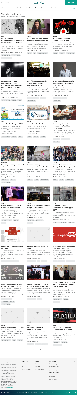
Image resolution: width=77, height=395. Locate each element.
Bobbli (3, 223)
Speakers (20, 340)
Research (31, 7)
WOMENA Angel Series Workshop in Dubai (35, 328)
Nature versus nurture (8, 301)
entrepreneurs (16, 55)
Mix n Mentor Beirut (33, 98)
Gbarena (16, 220)
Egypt (54, 203)
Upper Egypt (72, 222)
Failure (55, 53)
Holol (55, 222)
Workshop (30, 344)
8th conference (6, 340)
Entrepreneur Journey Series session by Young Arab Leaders (38, 285)
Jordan (3, 121)
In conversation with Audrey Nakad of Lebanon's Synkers (37, 39)
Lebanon (29, 36)
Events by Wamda (39, 369)
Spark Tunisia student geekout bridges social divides (38, 206)
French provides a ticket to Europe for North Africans (11, 206)
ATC (3, 261)
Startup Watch (6, 100)
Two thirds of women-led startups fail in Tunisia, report (64, 166)
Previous (33, 350)
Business (13, 179)
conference (56, 302)
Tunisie (55, 179)
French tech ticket (7, 220)
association (5, 179)
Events (37, 7)
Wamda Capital (44, 7)
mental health (6, 55)
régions (61, 179)
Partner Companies (26, 369)
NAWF (13, 340)
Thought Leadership (22, 7)
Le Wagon (61, 261)
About (2, 2)
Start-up (30, 223)
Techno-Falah (62, 222)
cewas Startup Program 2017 (12, 124)
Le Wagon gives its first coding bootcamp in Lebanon (64, 247)
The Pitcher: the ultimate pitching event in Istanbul (62, 328)
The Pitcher (56, 342)
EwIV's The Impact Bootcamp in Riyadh (12, 247)
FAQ (23, 366)
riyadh (16, 261)
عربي (74, 7)
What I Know (56, 98)
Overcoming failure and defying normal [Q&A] (61, 39)
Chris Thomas (56, 100)
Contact (7, 2)
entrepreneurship (6, 58)
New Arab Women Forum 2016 (12, 327)
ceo (35, 53)
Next (45, 350)
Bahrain (65, 299)
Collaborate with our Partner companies (54, 371)
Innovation (31, 220)
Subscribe (71, 2)
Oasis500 (36, 136)
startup (14, 136)
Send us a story (53, 364)
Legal (23, 372)
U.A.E (28, 325)
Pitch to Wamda (53, 379)
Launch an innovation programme (54, 375)
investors (44, 344)
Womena (37, 344)
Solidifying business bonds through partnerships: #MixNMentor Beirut (37, 83)
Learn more (10, 387)
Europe (3, 203)
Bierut (55, 261)
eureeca (64, 98)
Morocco (4, 162)
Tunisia (55, 121)
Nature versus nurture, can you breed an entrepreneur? (11, 285)
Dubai (39, 299)
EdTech (29, 53)
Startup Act (56, 139)
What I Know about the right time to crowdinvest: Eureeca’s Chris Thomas (64, 83)
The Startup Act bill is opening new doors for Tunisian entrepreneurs (64, 126)
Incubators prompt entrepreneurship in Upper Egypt (63, 207)
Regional (55, 79)
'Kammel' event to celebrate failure (37, 247)
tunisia (36, 179)
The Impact (9, 261)
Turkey (55, 325)
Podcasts (37, 364)
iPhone (14, 100)
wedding (30, 179)
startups (62, 53)
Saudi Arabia (5, 244)
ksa (39, 261)
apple (19, 100)
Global (3, 36)
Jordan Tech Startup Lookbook (38, 124)
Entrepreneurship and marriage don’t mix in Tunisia (38, 166)
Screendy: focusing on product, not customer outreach (12, 166)
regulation (56, 141)
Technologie (39, 220)
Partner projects (54, 7)
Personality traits (7, 299)
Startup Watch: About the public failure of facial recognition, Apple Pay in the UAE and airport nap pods (12, 84)
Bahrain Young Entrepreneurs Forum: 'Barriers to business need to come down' (64, 284)
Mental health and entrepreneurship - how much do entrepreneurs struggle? (12, 40)
